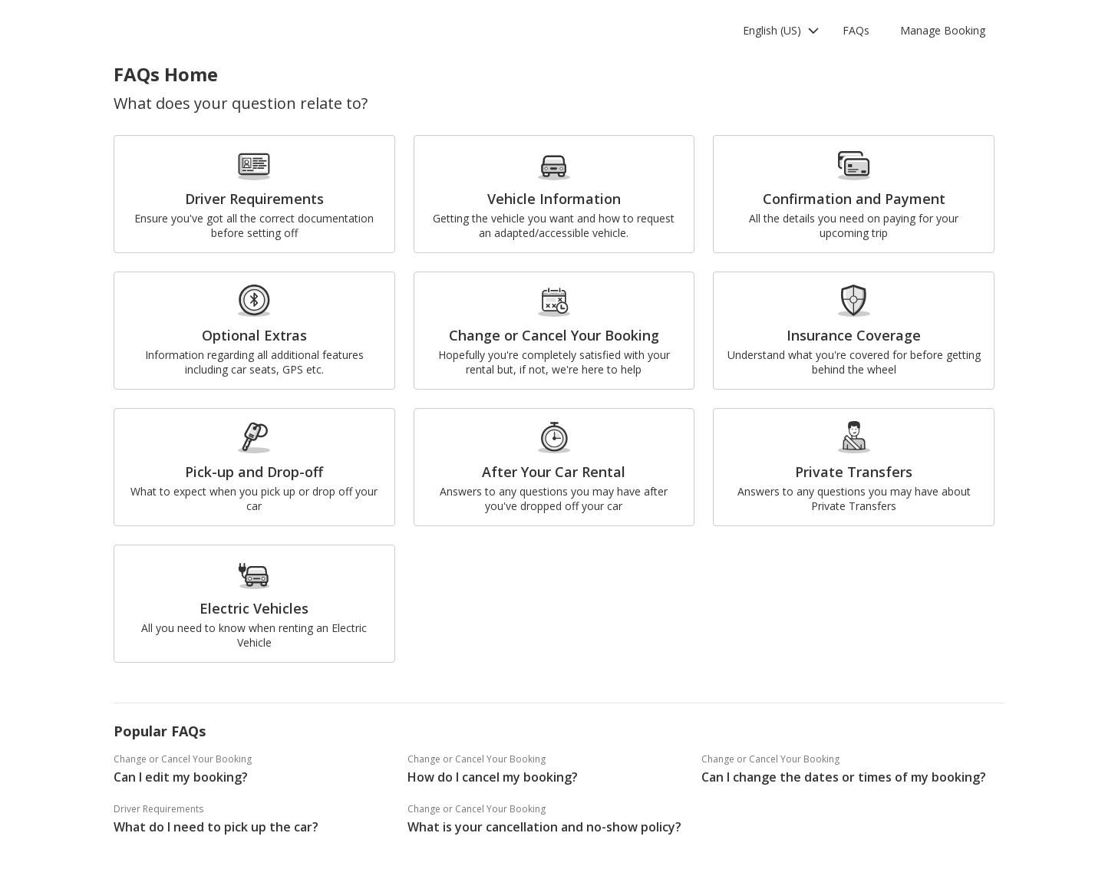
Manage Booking (942, 30)
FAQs (856, 30)
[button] (781, 30)
